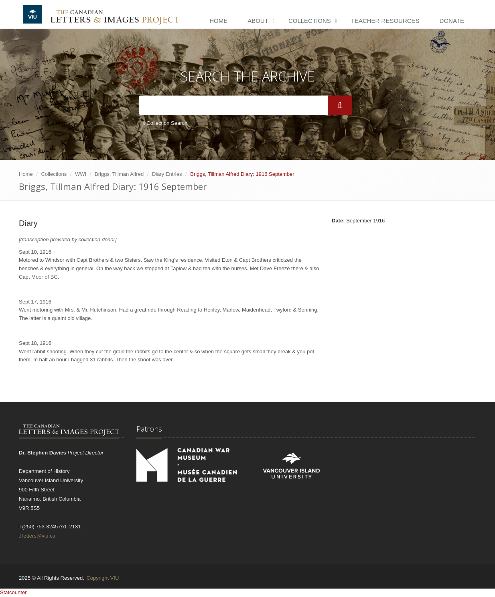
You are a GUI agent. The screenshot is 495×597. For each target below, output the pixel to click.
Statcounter (13, 592)
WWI (80, 174)
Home (218, 20)
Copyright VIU (102, 578)
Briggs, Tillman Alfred (119, 174)
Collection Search (165, 123)
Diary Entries (167, 174)
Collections (309, 20)
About (258, 20)
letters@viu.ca (38, 536)
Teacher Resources (385, 20)
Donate (452, 20)
